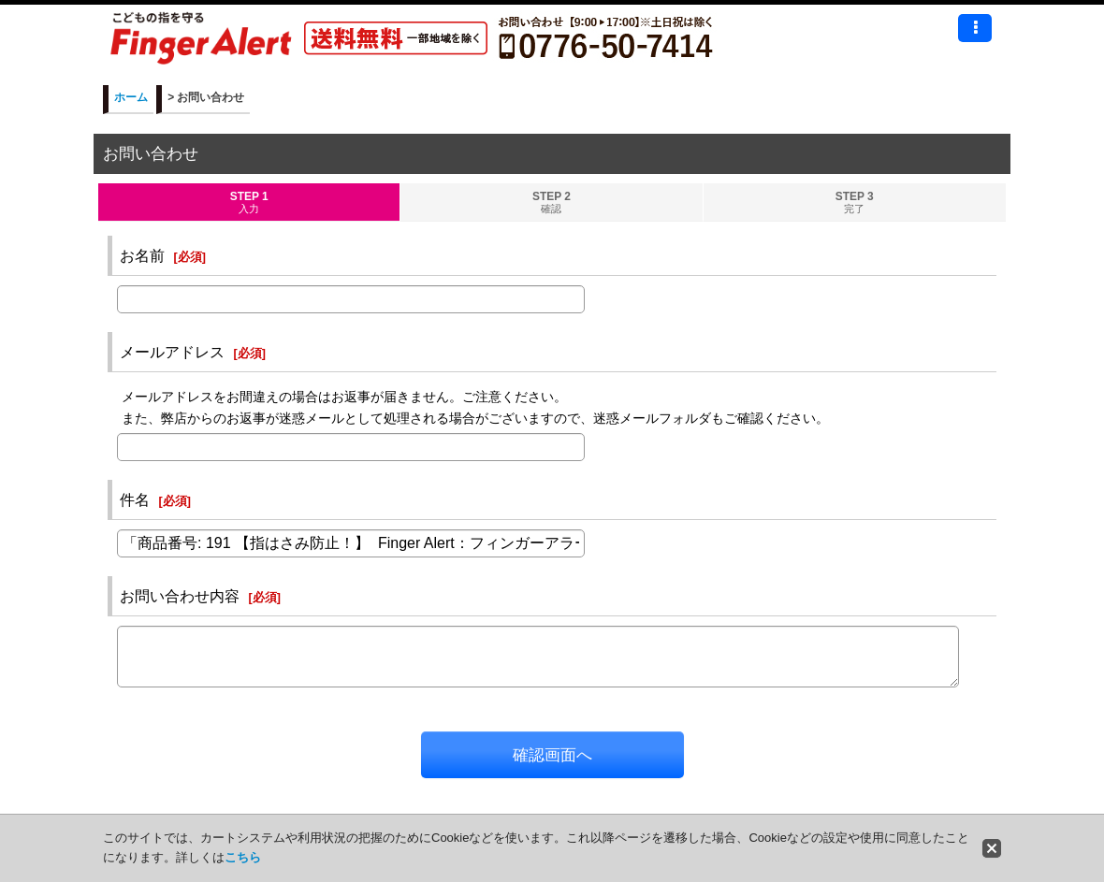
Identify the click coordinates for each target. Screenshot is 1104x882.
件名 (135, 499)
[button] (975, 28)
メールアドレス (172, 351)
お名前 (142, 255)
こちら (243, 857)
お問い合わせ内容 (180, 595)
